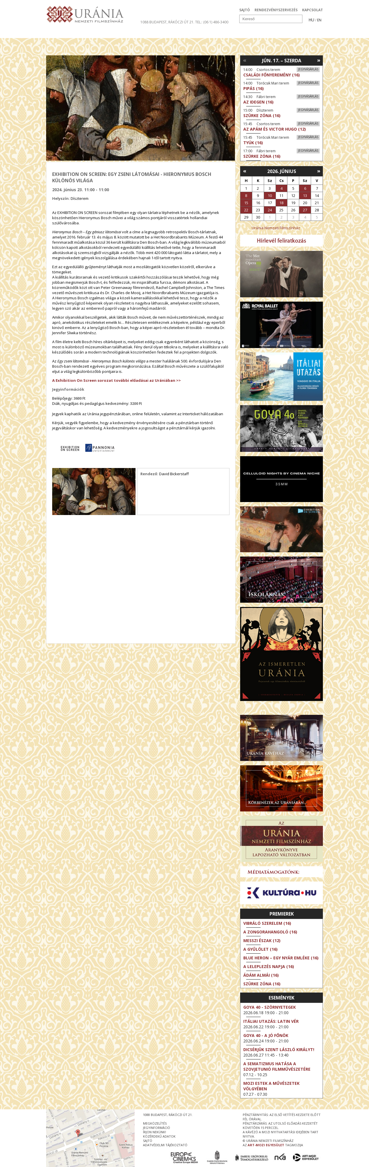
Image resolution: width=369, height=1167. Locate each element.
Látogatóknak (195, 33)
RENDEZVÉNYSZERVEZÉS (276, 9)
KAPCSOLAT (312, 9)
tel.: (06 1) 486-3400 (211, 22)
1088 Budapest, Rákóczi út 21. (167, 22)
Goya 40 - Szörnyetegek (269, 1007)
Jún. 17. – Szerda (281, 60)
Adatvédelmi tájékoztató (165, 1145)
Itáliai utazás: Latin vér (271, 1021)
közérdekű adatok (159, 1136)
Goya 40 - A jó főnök (265, 1035)
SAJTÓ (244, 9)
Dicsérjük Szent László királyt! (278, 1049)
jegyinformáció (156, 1127)
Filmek (59, 33)
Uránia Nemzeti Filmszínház (276, 227)
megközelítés (155, 1123)
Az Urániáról (147, 33)
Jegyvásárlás (308, 69)
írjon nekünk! (154, 1132)
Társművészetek (98, 33)
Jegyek (283, 33)
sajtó (147, 1140)
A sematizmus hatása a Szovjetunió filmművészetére (276, 1066)
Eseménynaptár (245, 33)
